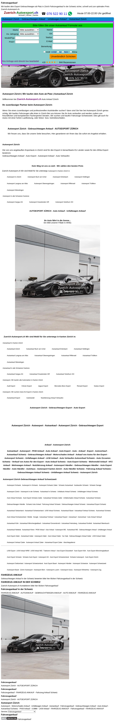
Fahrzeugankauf (9, 3)
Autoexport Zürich (8, 686)
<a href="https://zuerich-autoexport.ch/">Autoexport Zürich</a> (57, 291)
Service (18, 711)
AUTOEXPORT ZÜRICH (27, 686)
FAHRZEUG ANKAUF (11, 575)
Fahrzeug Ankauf (43, 692)
